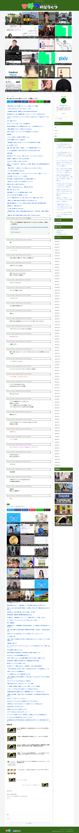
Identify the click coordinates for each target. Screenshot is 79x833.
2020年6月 (57, 442)
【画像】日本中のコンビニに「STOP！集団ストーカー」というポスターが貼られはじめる (64, 206)
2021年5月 (57, 410)
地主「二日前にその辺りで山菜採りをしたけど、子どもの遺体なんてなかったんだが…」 (64, 170)
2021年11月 (57, 393)
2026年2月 (57, 247)
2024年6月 (57, 304)
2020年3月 (57, 450)
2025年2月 (57, 281)
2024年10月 (57, 293)
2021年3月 (57, 416)
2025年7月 (57, 267)
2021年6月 (57, 407)
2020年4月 (57, 448)
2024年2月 (57, 316)
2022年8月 (57, 367)
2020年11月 (57, 427)
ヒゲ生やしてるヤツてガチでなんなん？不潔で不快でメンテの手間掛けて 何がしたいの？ (64, 185)
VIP (55, 127)
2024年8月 (57, 298)
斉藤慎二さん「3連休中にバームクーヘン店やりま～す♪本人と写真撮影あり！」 (64, 199)
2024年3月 (57, 313)
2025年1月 (57, 284)
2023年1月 (57, 353)
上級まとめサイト (61, 230)
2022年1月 (57, 387)
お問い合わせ (70, 829)
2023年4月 (57, 344)
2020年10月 (57, 430)
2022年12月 (57, 356)
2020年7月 (57, 439)
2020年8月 (57, 436)
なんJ (56, 133)
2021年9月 (57, 399)
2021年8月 (57, 402)
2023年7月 (57, 336)
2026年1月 (57, 250)
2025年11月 (57, 255)
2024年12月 (57, 287)
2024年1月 (57, 318)
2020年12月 (57, 425)
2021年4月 (57, 413)
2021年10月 (57, 396)
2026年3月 (57, 244)
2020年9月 (57, 433)
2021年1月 (57, 422)
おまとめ (59, 223)
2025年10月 (57, 258)
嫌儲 (8, 504)
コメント (9, 798)
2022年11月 (57, 359)
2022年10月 (57, 362)
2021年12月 (57, 390)
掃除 (17, 506)
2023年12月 (57, 321)
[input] (63, 118)
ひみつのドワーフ (63, 105)
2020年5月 (57, 445)
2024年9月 (57, 296)
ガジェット (9, 506)
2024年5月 (57, 307)
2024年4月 (57, 310)
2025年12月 (57, 252)
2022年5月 (57, 376)
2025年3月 (57, 278)
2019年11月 (57, 462)
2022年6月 (57, 373)
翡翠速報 (59, 232)
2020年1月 (57, 456)
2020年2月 (57, 453)
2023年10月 (57, 327)
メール (8, 818)
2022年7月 (57, 370)
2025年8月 (57, 264)
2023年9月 (57, 330)
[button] (72, 118)
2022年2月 (57, 384)
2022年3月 (57, 382)
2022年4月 (57, 379)
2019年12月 (57, 459)
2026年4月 (57, 241)
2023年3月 (57, 347)
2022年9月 (57, 364)
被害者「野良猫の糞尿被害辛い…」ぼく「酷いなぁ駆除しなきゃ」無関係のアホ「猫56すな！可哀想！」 (64, 177)
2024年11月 (57, 290)
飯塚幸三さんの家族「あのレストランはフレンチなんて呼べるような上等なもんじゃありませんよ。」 (64, 191)
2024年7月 (57, 301)
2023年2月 (57, 350)
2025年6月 (57, 270)
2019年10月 (57, 465)
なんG (56, 130)
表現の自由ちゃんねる (61, 234)
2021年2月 (57, 419)
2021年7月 (57, 405)
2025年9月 (57, 261)
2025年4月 (57, 275)
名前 (8, 814)
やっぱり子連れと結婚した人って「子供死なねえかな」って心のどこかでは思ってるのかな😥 (64, 146)
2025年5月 (57, 273)
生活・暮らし (21, 506)
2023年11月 (57, 324)
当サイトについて (64, 829)
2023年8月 (57, 333)
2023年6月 (57, 339)
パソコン (14, 506)
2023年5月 (57, 341)
